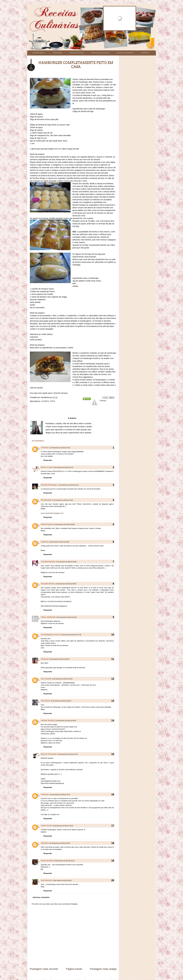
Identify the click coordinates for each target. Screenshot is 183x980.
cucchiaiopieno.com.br (50, 634)
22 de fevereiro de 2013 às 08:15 (59, 659)
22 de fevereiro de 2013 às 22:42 (60, 794)
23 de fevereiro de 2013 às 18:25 (63, 825)
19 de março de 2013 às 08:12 (62, 880)
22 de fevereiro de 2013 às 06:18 (66, 617)
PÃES (52, 401)
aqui (98, 95)
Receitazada (46, 500)
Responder (47, 460)
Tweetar (103, 400)
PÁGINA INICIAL (39, 53)
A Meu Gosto (46, 825)
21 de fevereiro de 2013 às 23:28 (62, 500)
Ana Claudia (46, 679)
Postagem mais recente (44, 968)
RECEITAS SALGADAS (100, 53)
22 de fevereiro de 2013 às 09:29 (65, 720)
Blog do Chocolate (48, 754)
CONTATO (145, 53)
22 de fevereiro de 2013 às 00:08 (64, 524)
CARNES (45, 401)
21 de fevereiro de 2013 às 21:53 (60, 447)
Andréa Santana (48, 720)
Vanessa (44, 659)
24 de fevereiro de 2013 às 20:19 (64, 860)
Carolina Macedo (48, 561)
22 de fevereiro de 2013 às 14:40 (67, 754)
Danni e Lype (46, 467)
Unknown (45, 447)
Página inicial (74, 968)
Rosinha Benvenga (49, 485)
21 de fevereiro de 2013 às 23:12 (68, 485)
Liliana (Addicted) (48, 617)
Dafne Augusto (47, 524)
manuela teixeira (48, 583)
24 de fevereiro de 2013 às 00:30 (59, 843)
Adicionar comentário (41, 897)
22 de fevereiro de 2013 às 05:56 (66, 561)
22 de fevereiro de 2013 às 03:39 (59, 542)
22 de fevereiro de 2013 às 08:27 (61, 701)
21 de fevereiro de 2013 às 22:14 (63, 467)
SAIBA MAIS (57, 53)
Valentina (45, 843)
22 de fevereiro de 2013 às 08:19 (62, 679)
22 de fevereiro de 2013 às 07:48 (70, 634)
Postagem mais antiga (103, 968)
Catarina (44, 542)
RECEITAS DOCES (77, 53)
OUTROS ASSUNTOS (125, 53)
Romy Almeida (47, 860)
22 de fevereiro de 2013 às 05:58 (66, 584)
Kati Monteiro (46, 880)
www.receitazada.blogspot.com (52, 513)
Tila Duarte (45, 701)
